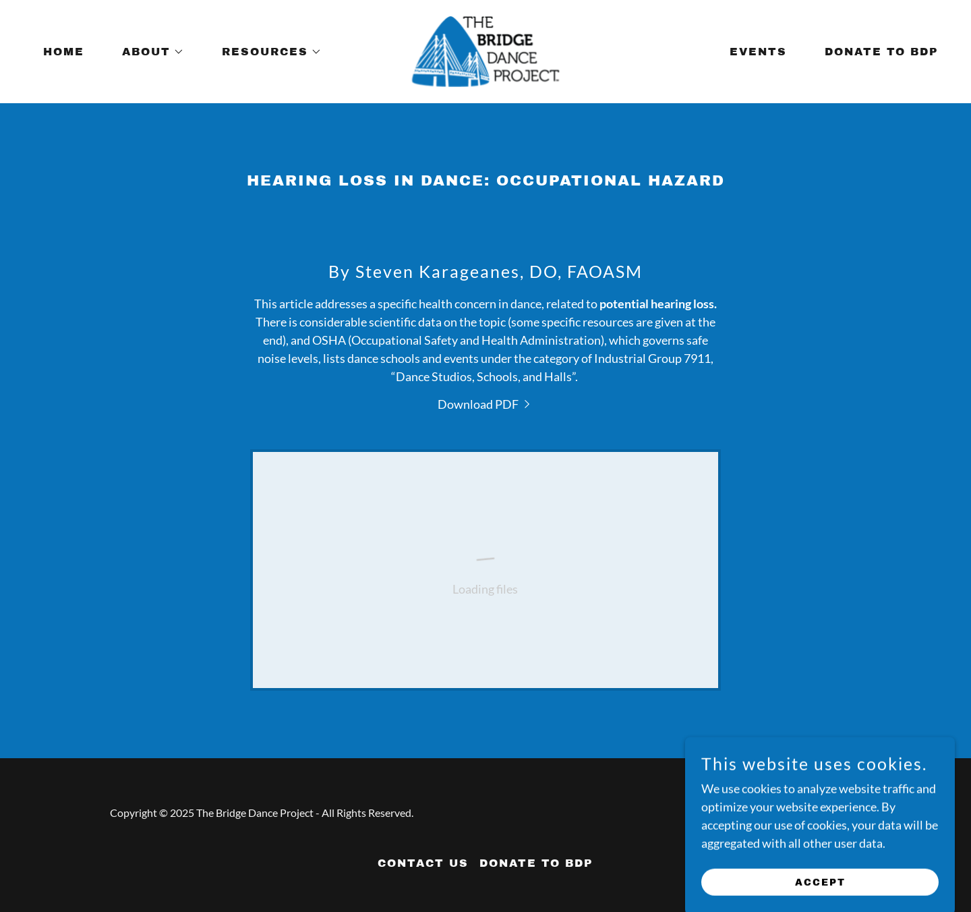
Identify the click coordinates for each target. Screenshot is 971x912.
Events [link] (758, 51)
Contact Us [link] (423, 863)
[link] (486, 49)
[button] (147, 52)
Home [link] (63, 51)
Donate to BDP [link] (882, 51)
